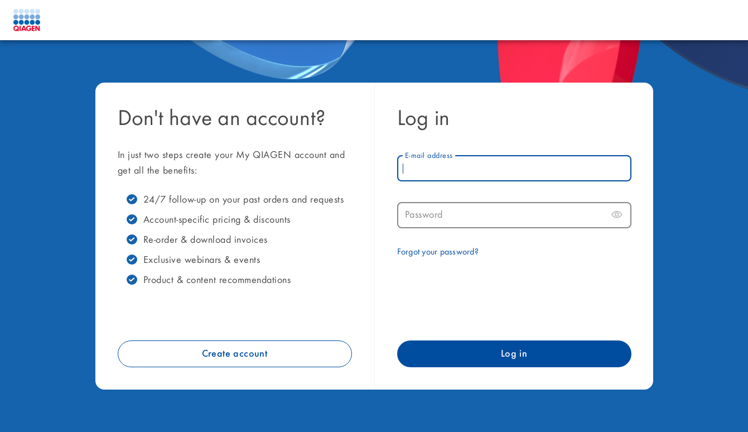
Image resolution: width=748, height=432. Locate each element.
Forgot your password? (438, 252)
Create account (235, 354)
